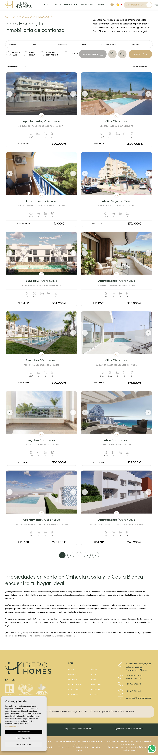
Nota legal (73, 711)
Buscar (140, 54)
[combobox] (18, 44)
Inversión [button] (96, 684)
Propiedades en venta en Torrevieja (79, 728)
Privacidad (84, 711)
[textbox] (18, 44)
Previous (9, 93)
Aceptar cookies (24, 731)
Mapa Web (104, 711)
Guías (94, 669)
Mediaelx (129, 711)
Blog (93, 679)
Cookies (94, 711)
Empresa (57, 5)
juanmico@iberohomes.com (139, 698)
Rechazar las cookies (23, 744)
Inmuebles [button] (69, 5)
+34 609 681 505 (133, 691)
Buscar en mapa (93, 54)
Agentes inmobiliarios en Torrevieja (129, 728)
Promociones (87, 5)
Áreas (94, 674)
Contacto (102, 5)
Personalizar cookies (23, 738)
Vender (94, 695)
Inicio (46, 5)
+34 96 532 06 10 (134, 684)
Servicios (96, 690)
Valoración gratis (139, 5)
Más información (12, 726)
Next (73, 93)
